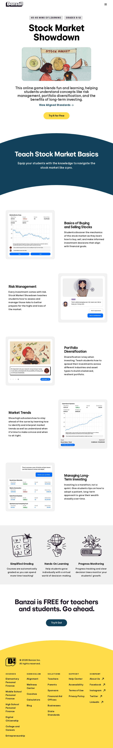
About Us (97, 679)
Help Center (76, 679)
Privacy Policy (77, 696)
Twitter (96, 696)
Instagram (98, 690)
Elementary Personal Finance (12, 682)
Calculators (33, 700)
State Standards (54, 713)
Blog (29, 705)
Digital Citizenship (12, 719)
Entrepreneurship (14, 736)
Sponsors (53, 690)
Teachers (53, 679)
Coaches (32, 694)
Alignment (32, 679)
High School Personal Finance (12, 708)
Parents (52, 685)
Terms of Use (76, 690)
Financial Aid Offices (55, 698)
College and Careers (13, 728)
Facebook (98, 684)
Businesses (54, 705)
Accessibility (76, 685)
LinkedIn (97, 702)
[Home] (14, 4)
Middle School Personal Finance (14, 695)
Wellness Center (32, 686)
